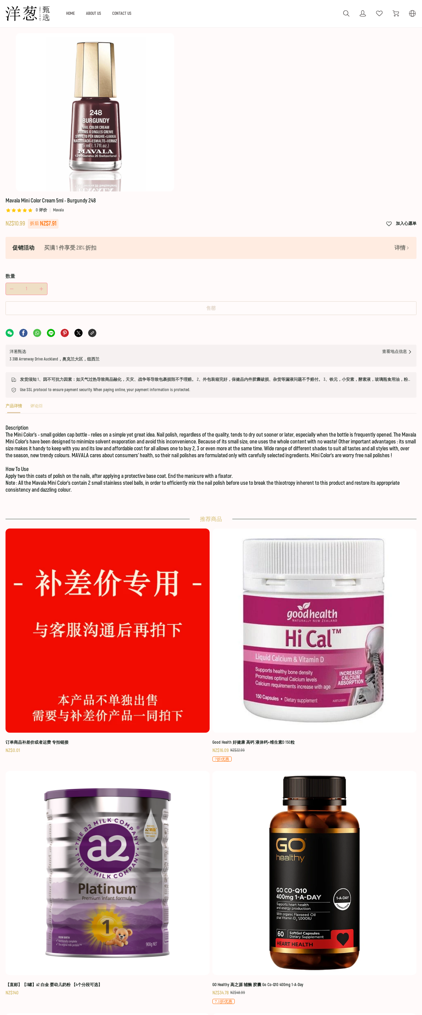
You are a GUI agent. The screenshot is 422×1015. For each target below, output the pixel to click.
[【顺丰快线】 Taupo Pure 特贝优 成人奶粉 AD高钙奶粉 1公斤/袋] (70, 653)
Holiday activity (109, 927)
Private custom (109, 937)
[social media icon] (30, 935)
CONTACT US (163, 13)
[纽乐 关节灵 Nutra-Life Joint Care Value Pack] (352, 800)
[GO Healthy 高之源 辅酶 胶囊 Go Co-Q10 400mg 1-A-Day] (352, 515)
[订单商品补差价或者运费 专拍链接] (70, 507)
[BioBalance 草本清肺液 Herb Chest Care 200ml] (70, 800)
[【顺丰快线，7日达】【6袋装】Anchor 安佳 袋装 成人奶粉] (164, 653)
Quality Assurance (179, 946)
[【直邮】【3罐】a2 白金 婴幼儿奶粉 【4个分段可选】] (258, 511)
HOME (107, 13)
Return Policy (361, 937)
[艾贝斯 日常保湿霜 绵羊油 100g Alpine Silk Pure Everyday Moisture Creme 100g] (258, 804)
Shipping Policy (363, 927)
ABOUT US (132, 13)
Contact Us (358, 966)
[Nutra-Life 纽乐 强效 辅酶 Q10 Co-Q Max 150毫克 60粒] (258, 658)
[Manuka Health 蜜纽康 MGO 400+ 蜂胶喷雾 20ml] (164, 800)
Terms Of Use (362, 916)
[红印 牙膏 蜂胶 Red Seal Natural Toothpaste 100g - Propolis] (352, 658)
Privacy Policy (361, 956)
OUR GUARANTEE (179, 916)
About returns (175, 937)
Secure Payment (364, 946)
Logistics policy (177, 927)
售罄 (307, 163)
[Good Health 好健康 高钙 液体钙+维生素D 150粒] (164, 515)
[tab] (37, 277)
